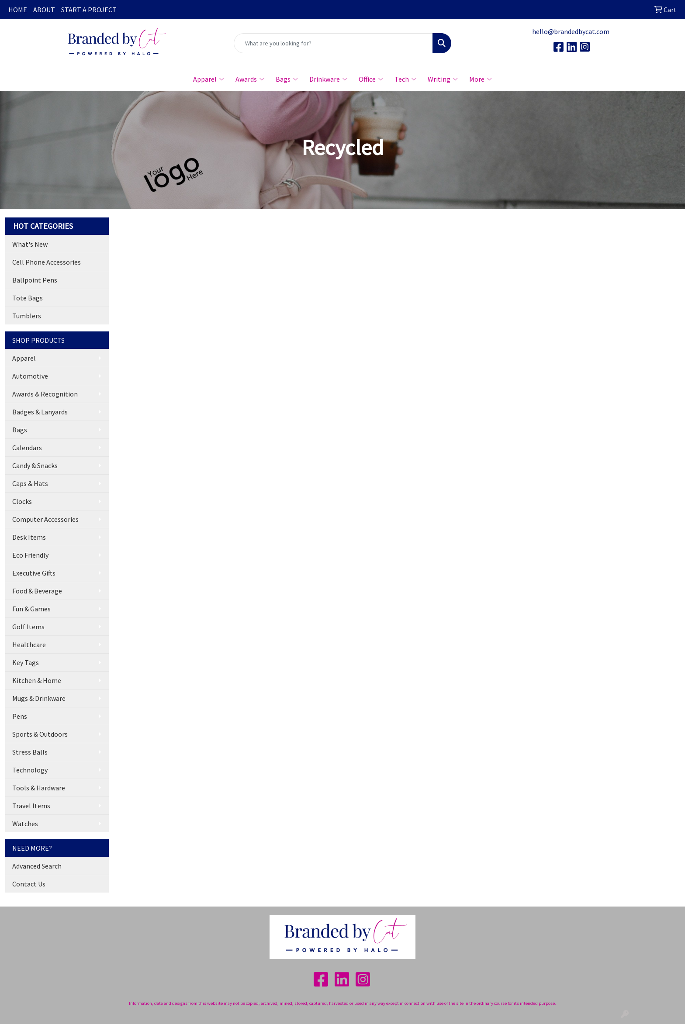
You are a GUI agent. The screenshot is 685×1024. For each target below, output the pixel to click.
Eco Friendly (30, 555)
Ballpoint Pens (34, 280)
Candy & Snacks (35, 465)
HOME (17, 9)
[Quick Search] (333, 43)
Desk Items (29, 537)
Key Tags (25, 662)
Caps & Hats (30, 483)
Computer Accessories (45, 519)
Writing (443, 79)
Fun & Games (31, 608)
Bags (287, 79)
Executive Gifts (33, 573)
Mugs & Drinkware (39, 698)
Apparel (208, 79)
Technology (30, 769)
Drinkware (328, 79)
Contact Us (28, 883)
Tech (405, 79)
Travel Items (31, 805)
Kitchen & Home (36, 680)
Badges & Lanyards (40, 411)
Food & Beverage (37, 590)
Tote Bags (27, 297)
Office (371, 79)
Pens (19, 716)
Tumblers (26, 315)
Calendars (27, 447)
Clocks (22, 501)
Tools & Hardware (38, 787)
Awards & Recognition (45, 394)
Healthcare (29, 644)
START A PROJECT (89, 9)
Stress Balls (30, 752)
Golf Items (28, 626)
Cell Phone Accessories (46, 262)
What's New (30, 244)
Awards (249, 79)
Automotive (30, 376)
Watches (25, 823)
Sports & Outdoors (40, 734)
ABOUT (44, 9)
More (480, 79)
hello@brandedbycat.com (570, 31)
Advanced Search (37, 866)
